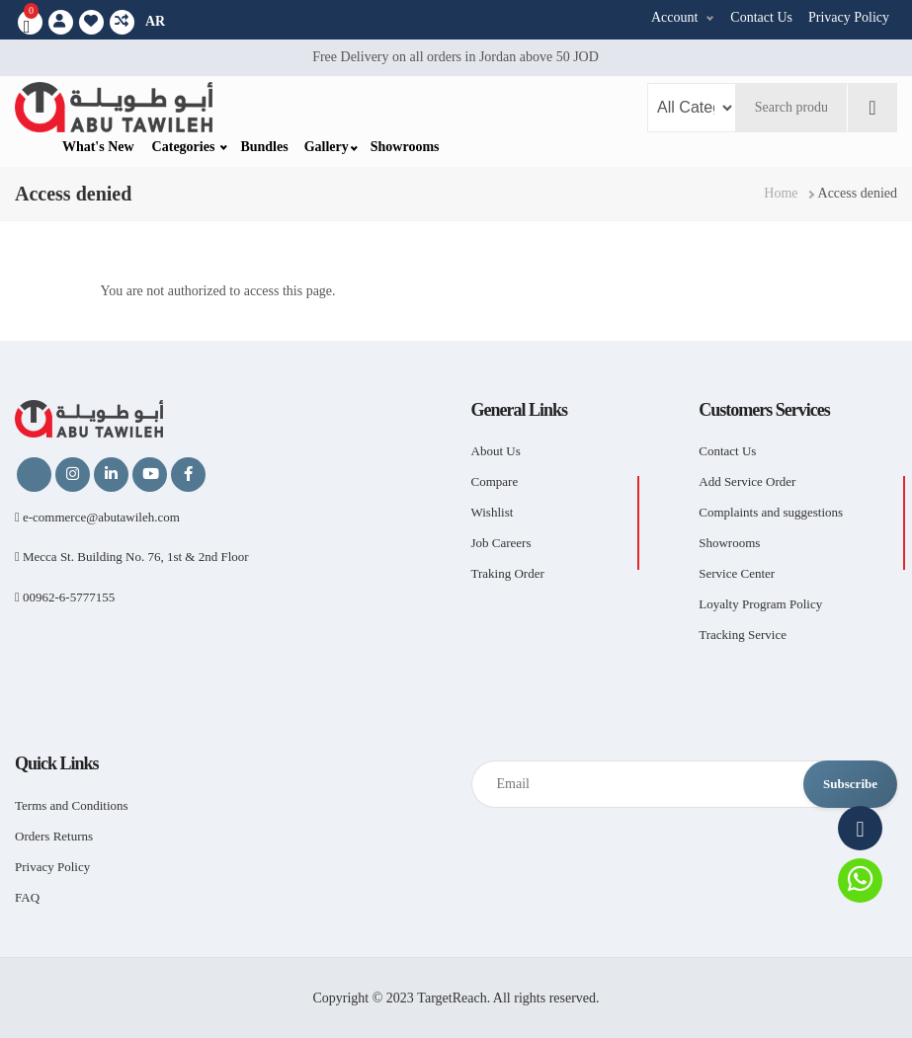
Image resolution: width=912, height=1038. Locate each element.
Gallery (326, 146)
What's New (98, 146)
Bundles (264, 146)
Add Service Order (747, 481)
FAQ (27, 897)
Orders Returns (54, 836)
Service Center (737, 573)
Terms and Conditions (71, 805)
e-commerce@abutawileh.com (97, 517)
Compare (495, 481)
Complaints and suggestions (771, 512)
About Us (496, 450)
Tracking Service (743, 634)
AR (155, 21)
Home (780, 193)
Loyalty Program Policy (760, 604)
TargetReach (451, 998)
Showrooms (405, 146)
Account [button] (674, 17)
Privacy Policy (848, 17)
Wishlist (492, 512)
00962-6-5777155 (65, 597)
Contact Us (761, 17)
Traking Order (507, 573)
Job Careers (501, 542)
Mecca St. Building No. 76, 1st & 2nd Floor (132, 556)
